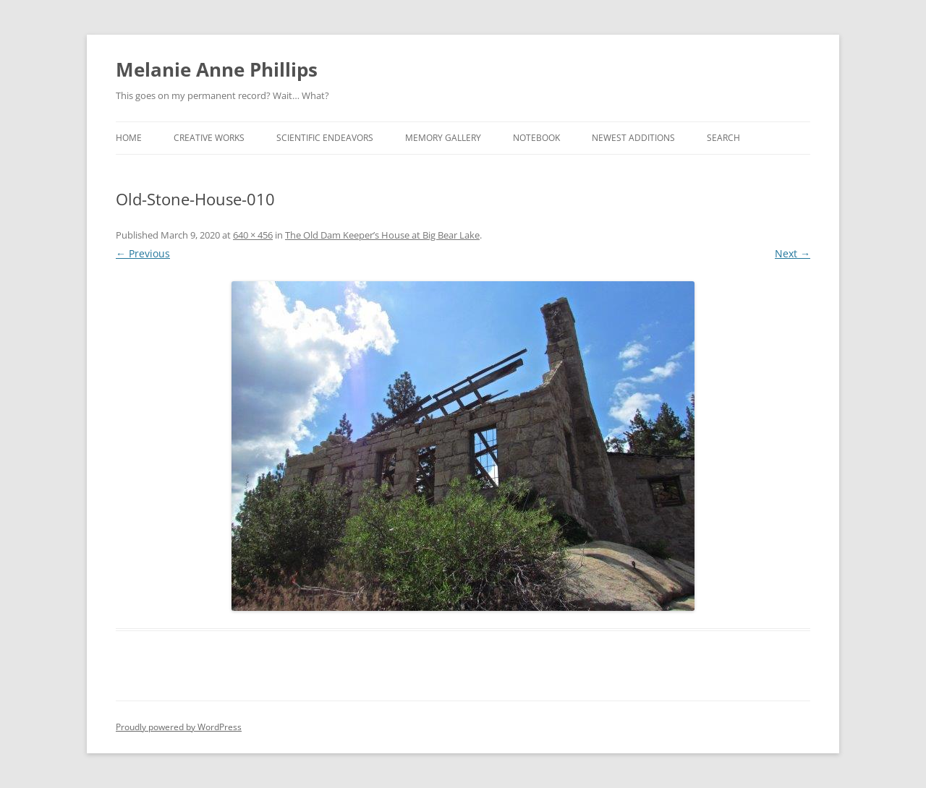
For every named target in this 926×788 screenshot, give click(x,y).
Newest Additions (633, 138)
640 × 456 (253, 234)
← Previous (143, 253)
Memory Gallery (443, 138)
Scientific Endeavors (324, 138)
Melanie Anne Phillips (217, 69)
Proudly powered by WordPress (179, 727)
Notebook (536, 138)
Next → (792, 253)
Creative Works (209, 138)
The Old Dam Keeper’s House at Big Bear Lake (382, 234)
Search (723, 138)
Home (129, 138)
